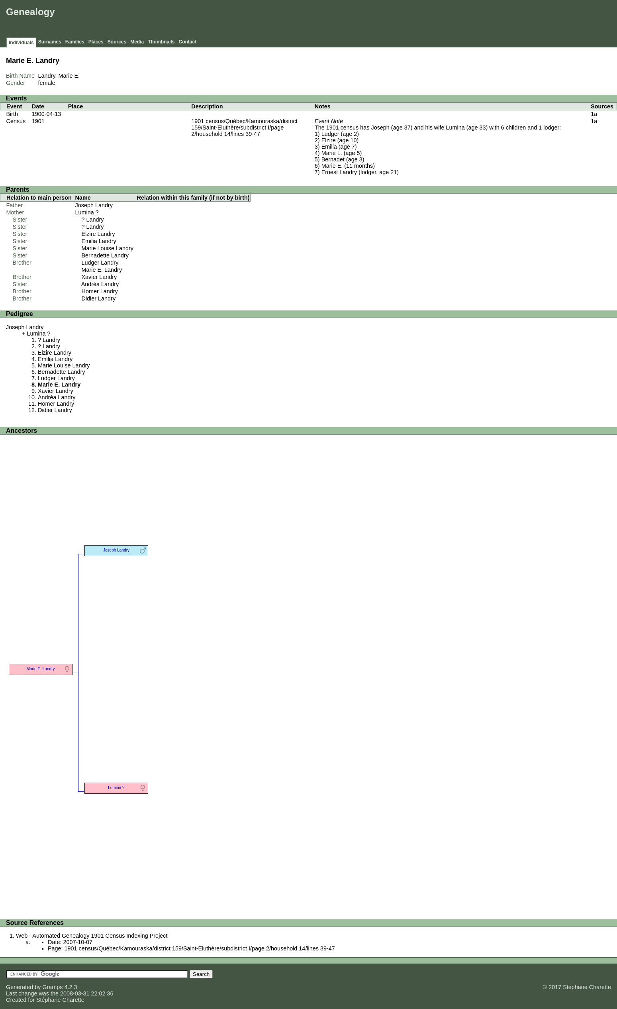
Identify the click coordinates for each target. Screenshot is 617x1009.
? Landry (93, 219)
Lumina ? (87, 212)
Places (96, 42)
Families (74, 42)
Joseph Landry (94, 205)
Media (137, 42)
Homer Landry (100, 291)
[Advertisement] (470, 20)
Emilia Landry (99, 241)
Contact (188, 42)
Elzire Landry (98, 234)
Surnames (49, 42)
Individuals (21, 42)
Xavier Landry (99, 277)
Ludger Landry (100, 262)
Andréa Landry (100, 284)
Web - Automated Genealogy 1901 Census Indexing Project (92, 935)
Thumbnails (161, 42)
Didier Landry (99, 298)
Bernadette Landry (105, 255)
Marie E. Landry (102, 270)
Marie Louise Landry (107, 248)
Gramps (52, 987)
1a (594, 114)
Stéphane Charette (60, 1000)
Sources (117, 42)
